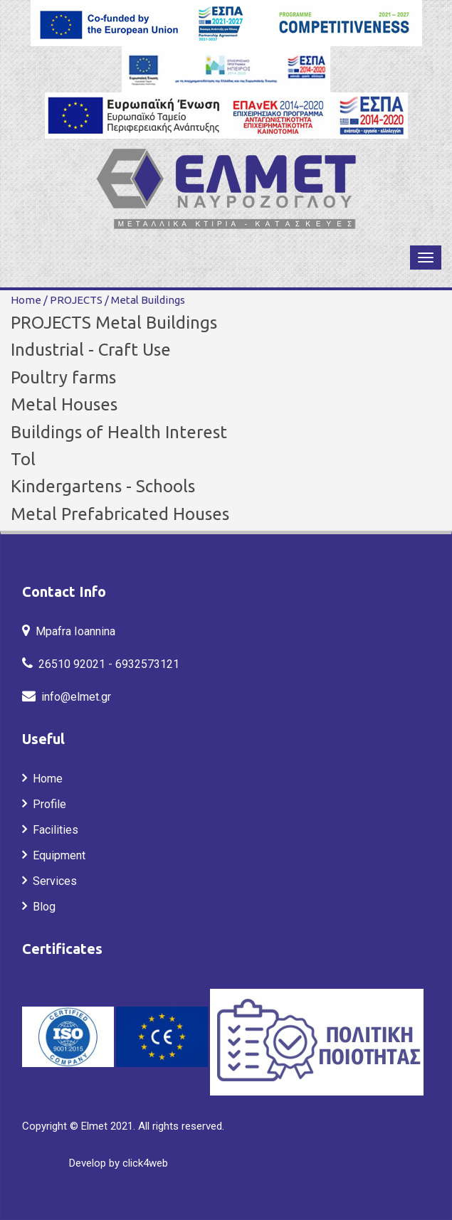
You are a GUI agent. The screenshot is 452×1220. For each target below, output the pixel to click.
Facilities (52, 830)
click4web (145, 1163)
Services (52, 881)
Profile (46, 804)
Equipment (56, 855)
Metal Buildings (145, 300)
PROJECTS (74, 300)
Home (26, 300)
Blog (41, 906)
